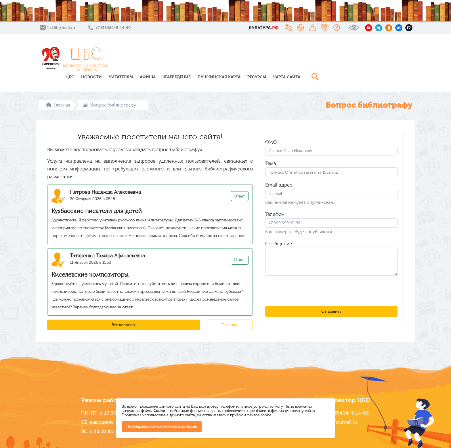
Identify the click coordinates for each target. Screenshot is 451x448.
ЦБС (160, 58)
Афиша (238, 58)
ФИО (271, 133)
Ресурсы (347, 58)
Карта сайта (377, 58)
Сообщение (278, 235)
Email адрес (278, 176)
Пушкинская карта (309, 58)
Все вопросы (123, 316)
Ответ (239, 187)
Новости (182, 58)
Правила (229, 316)
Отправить (331, 302)
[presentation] (331, 282)
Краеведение (267, 58)
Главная (58, 96)
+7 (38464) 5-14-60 (113, 27)
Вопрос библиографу (109, 96)
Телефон (274, 205)
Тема (270, 154)
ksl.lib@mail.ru (61, 27)
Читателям (212, 58)
